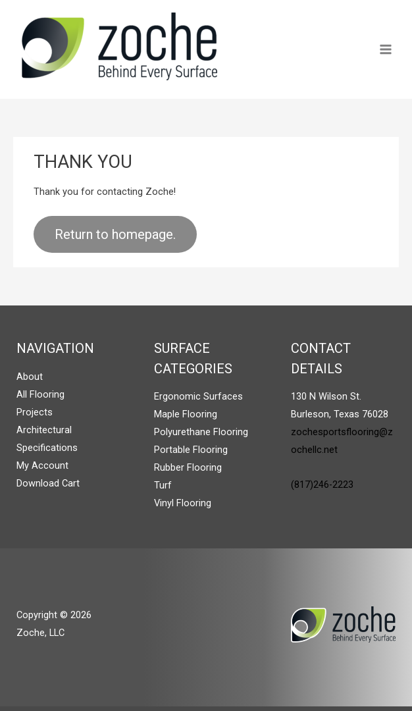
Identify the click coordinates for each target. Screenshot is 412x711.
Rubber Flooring (188, 467)
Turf (163, 485)
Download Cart (48, 483)
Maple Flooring (185, 414)
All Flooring (40, 394)
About (29, 376)
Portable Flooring (191, 450)
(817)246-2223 (322, 484)
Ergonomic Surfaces (198, 396)
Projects (34, 412)
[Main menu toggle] (386, 49)
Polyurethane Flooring (201, 432)
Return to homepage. (115, 234)
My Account (42, 465)
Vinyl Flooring (182, 503)
